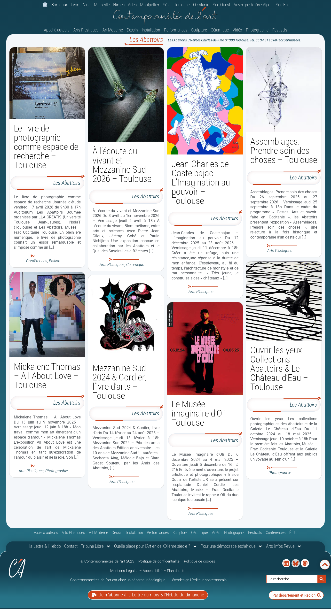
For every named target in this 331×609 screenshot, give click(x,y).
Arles (132, 5)
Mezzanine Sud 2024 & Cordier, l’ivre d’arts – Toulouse (119, 383)
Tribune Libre (95, 548)
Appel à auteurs (57, 31)
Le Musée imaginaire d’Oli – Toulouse (202, 415)
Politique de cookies (199, 563)
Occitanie (201, 5)
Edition (54, 262)
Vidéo (237, 31)
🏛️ (45, 5)
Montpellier (149, 5)
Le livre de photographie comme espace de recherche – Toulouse (46, 148)
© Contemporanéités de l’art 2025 (107, 563)
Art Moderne (112, 31)
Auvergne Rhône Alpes (253, 5)
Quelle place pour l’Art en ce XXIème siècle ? (155, 548)
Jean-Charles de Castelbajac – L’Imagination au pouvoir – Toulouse (201, 184)
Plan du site (176, 572)
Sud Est (282, 5)
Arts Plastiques (86, 31)
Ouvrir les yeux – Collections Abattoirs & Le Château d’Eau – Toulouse (279, 370)
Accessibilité (153, 572)
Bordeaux (59, 5)
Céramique (220, 31)
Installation (151, 31)
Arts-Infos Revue (284, 548)
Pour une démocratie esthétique (232, 548)
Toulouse (181, 5)
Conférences (36, 262)
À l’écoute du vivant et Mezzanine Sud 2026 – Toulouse (122, 166)
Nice (87, 5)
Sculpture (199, 31)
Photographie (257, 31)
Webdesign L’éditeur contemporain (199, 581)
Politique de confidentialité (159, 563)
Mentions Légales (124, 572)
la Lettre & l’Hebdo (45, 548)
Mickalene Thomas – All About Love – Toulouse (47, 377)
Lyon (75, 5)
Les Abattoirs (67, 184)
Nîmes (119, 5)
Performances (175, 31)
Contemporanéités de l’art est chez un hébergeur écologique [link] (118, 581)
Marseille (102, 5)
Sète (167, 5)
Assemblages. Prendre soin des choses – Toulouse (283, 152)
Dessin (132, 31)
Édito (293, 534)
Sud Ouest (221, 5)
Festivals (279, 31)
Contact (71, 548)
